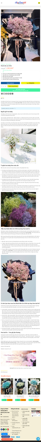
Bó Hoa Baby (8, 64)
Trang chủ (3, 64)
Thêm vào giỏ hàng (13, 86)
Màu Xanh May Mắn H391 (34, 396)
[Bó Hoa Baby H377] (20, 386)
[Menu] (1, 2)
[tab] (2, 98)
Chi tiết (4, 400)
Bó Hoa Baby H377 (20, 396)
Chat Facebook (5, 436)
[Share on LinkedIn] (12, 94)
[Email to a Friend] (8, 94)
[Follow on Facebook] (2, 429)
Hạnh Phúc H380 (7, 396)
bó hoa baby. (28, 232)
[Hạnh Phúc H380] (7, 386)
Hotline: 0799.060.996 (7, 439)
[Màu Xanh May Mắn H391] (34, 386)
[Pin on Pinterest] (10, 94)
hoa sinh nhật (6, 342)
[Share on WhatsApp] (2, 94)
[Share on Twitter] (6, 94)
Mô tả (2, 98)
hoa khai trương (13, 342)
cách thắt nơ (10, 250)
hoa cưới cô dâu (19, 102)
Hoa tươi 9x (12, 368)
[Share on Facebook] (4, 94)
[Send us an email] (4, 429)
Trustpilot (16, 434)
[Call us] (6, 429)
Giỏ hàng (10, 400)
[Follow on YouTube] (8, 429)
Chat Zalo (4, 434)
